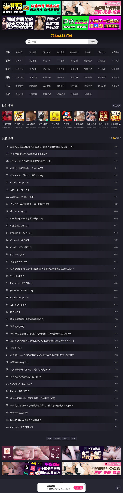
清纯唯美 (88, 77)
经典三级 (88, 69)
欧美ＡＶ (47, 60)
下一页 (65, 438)
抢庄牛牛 (115, 52)
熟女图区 (102, 77)
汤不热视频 (60, 94)
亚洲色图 (33, 77)
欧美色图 (47, 77)
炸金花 (88, 52)
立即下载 (78, 488)
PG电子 (19, 52)
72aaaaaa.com (61, 35)
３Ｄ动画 (61, 60)
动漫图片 (61, 77)
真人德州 (33, 52)
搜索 (93, 42)
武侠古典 (61, 85)
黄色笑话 (102, 85)
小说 (7, 85)
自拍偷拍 (33, 60)
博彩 (7, 52)
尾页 (73, 438)
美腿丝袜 (74, 77)
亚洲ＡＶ (19, 60)
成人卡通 (47, 69)
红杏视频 (74, 94)
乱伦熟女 (102, 69)
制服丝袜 (74, 69)
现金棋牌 (102, 52)
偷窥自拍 (19, 77)
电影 (7, 69)
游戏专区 (61, 52)
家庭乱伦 (33, 85)
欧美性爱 (61, 69)
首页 (49, 438)
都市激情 (19, 85)
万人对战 (47, 52)
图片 (7, 77)
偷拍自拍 (33, 69)
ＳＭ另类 (115, 60)
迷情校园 (74, 85)
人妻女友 (47, 85)
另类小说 (88, 85)
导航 (7, 94)
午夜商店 (33, 94)
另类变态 (115, 69)
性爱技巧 (115, 85)
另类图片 (115, 77)
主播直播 (102, 60)
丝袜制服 (88, 60)
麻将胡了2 (74, 52)
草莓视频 (47, 94)
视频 (7, 60)
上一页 (57, 438)
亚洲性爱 (19, 69)
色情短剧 (88, 94)
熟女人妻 (74, 60)
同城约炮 (19, 94)
